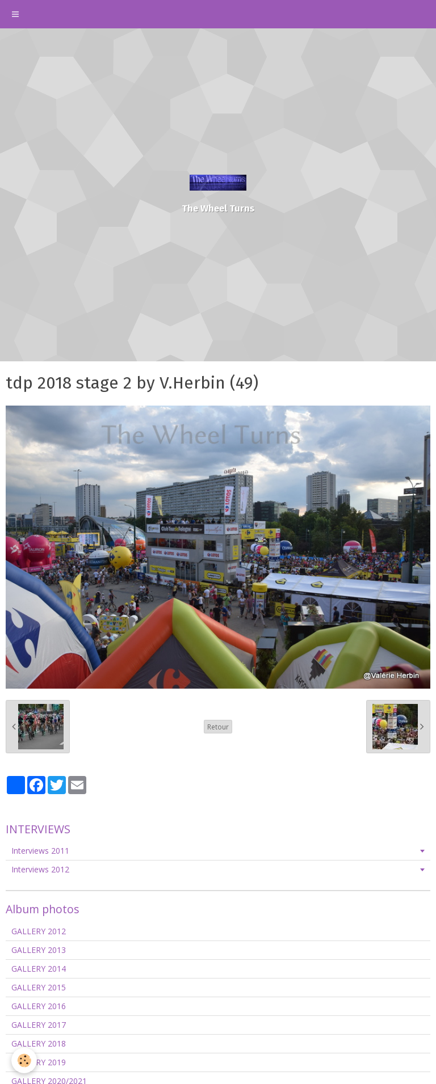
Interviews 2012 (40, 869)
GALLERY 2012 (38, 931)
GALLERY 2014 (38, 968)
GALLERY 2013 (38, 949)
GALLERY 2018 (38, 1043)
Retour (218, 726)
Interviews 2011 (40, 850)
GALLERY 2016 (38, 1006)
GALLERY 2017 (38, 1024)
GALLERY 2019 (38, 1062)
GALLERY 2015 (38, 987)
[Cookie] (24, 1060)
